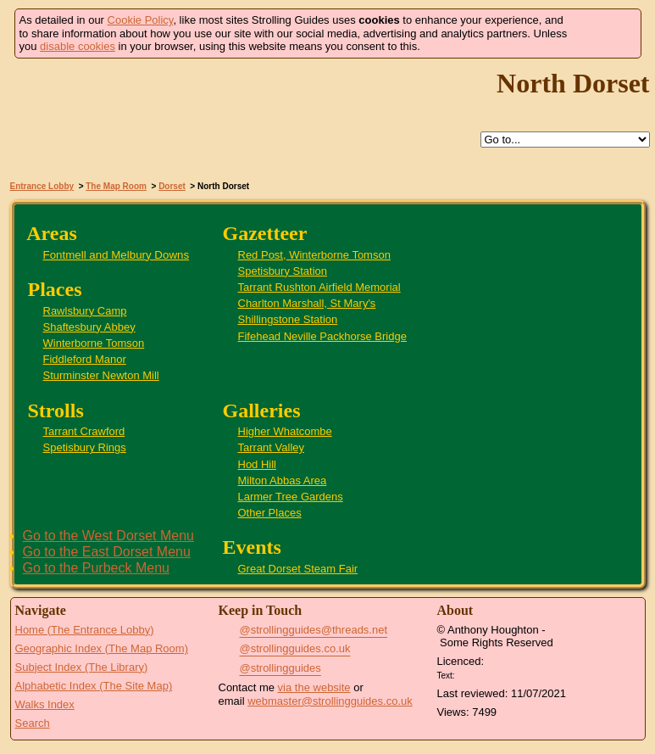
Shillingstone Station (288, 319)
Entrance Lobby (42, 186)
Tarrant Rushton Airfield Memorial (319, 287)
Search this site (383, 140)
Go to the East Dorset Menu (107, 552)
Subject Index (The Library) (81, 667)
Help (305, 140)
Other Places (270, 512)
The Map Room (116, 186)
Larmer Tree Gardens (290, 496)
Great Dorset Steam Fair (298, 568)
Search (32, 723)
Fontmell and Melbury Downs (116, 255)
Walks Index (45, 704)
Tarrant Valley (271, 447)
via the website (314, 687)
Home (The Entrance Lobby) (84, 629)
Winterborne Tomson (94, 343)
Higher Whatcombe (285, 431)
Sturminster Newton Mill (101, 375)
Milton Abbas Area (282, 480)
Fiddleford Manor (84, 359)
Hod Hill (257, 464)
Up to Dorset (344, 140)
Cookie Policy (141, 20)
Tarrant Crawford (84, 431)
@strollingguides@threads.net (314, 629)
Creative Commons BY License (490, 673)
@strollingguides (280, 668)
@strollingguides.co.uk (295, 648)
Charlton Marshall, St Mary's (307, 303)
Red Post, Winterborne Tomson (314, 255)
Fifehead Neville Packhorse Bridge (322, 336)
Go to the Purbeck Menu (96, 568)
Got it (604, 33)
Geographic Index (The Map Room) (101, 648)
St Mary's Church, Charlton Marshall (603, 440)
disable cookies (77, 46)
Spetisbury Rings (84, 447)
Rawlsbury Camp (85, 310)
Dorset (172, 186)
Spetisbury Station (283, 271)
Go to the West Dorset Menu (108, 535)
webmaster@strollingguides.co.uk (330, 701)
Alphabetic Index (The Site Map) (94, 685)
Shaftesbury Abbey (89, 327)
